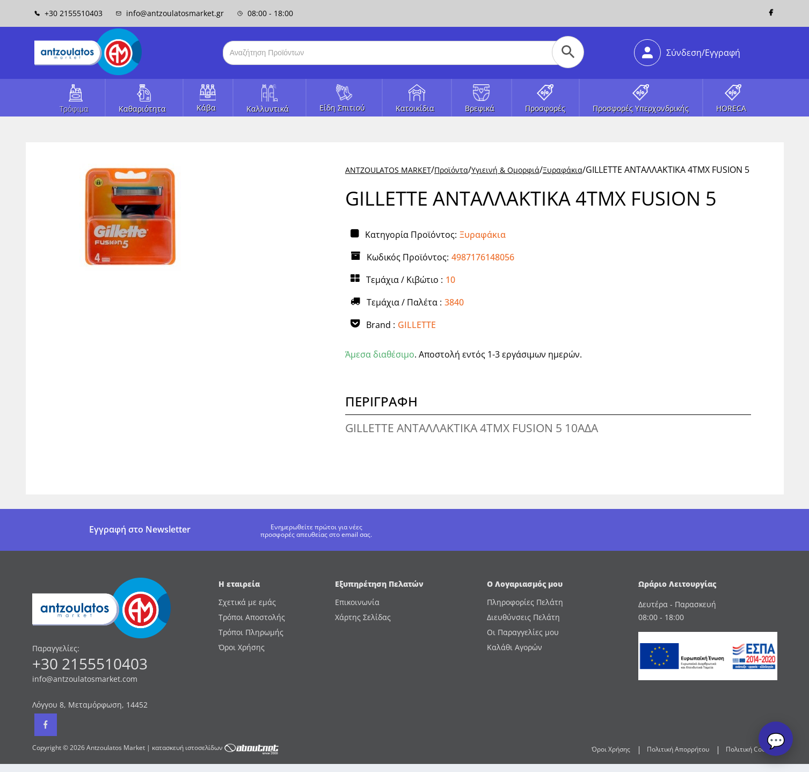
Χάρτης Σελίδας (363, 617)
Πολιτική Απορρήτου (678, 749)
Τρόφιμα (74, 109)
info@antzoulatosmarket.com (84, 679)
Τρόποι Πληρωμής (250, 632)
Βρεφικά (479, 108)
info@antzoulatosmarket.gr (170, 13)
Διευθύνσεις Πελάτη (523, 617)
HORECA (731, 108)
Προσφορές (545, 108)
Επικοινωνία (357, 602)
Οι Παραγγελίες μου (523, 632)
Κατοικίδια (415, 108)
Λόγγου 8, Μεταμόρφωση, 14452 (90, 705)
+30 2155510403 (68, 13)
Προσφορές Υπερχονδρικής (641, 108)
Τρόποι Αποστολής (251, 617)
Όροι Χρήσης (241, 647)
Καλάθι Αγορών (514, 647)
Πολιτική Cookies (751, 749)
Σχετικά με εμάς (247, 602)
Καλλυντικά (267, 109)
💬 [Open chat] (776, 740)
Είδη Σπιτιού (342, 108)
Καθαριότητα (142, 109)
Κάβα (206, 108)
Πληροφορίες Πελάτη (525, 602)
